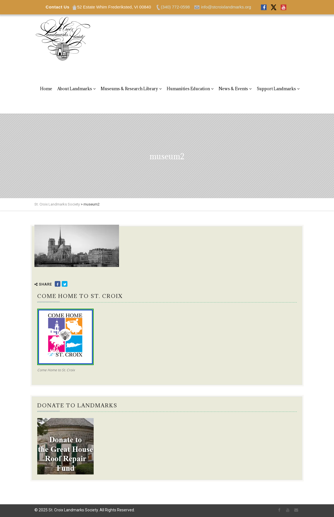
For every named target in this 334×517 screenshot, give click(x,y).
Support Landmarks (276, 88)
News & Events (233, 88)
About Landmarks (74, 88)
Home (46, 88)
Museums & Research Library (129, 88)
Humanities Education (188, 88)
